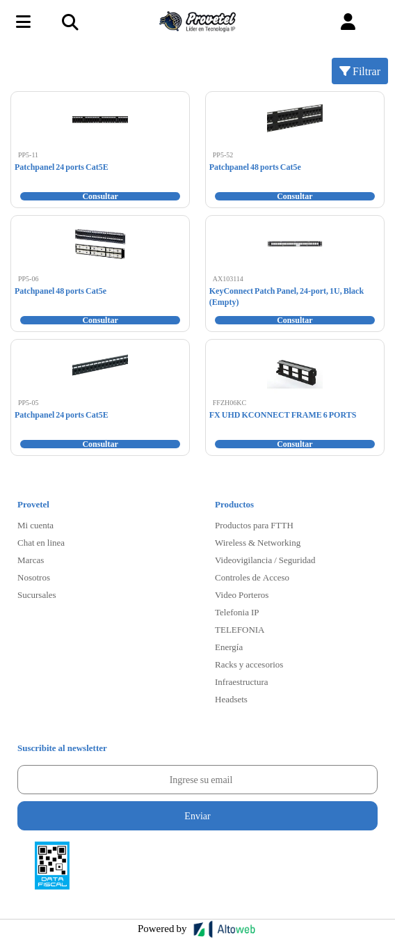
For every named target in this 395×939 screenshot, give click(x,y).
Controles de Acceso (252, 577)
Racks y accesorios (249, 664)
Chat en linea (41, 542)
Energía (229, 646)
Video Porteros (241, 594)
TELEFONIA (240, 629)
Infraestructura (241, 681)
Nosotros (33, 577)
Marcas (30, 559)
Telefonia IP (237, 611)
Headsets (231, 698)
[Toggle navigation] (69, 21)
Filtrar (359, 70)
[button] (348, 22)
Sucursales (36, 594)
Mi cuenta (35, 524)
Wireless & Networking (257, 542)
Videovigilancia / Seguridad (265, 559)
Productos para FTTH (254, 524)
